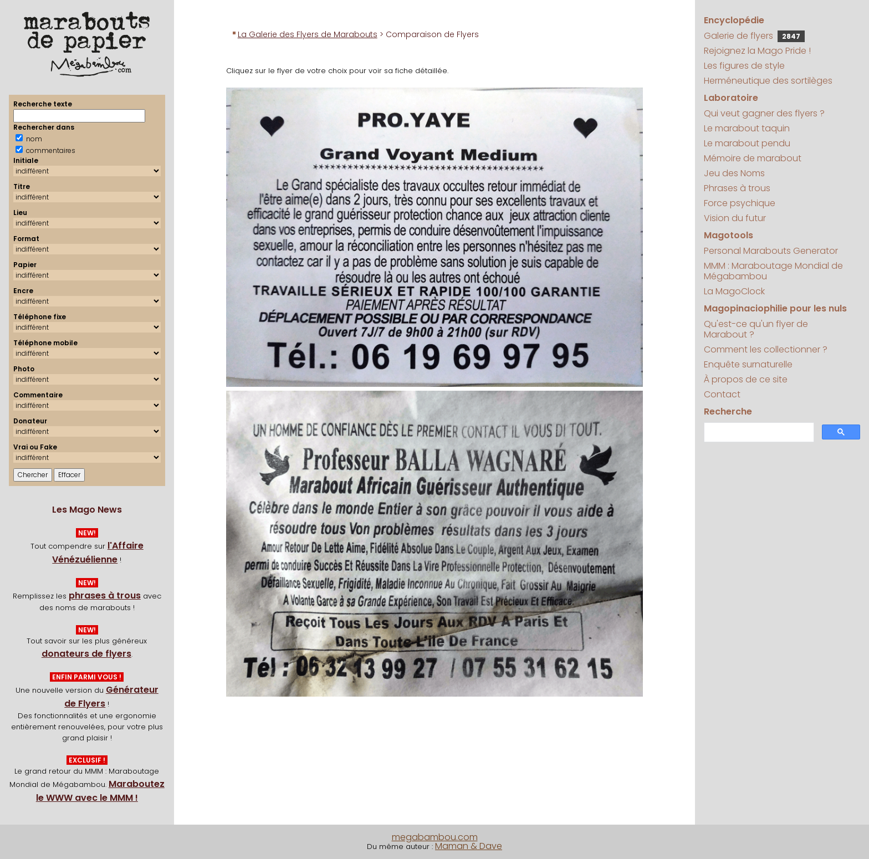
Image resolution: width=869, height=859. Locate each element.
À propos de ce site (746, 379)
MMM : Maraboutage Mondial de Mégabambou (773, 271)
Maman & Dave (468, 846)
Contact (722, 394)
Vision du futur (735, 218)
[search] (757, 432)
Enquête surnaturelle (748, 364)
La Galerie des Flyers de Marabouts (307, 34)
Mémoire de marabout (752, 158)
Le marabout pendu (747, 143)
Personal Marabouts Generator (771, 250)
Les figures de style (744, 65)
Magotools (728, 235)
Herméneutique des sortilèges (768, 80)
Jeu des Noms (734, 173)
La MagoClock (734, 291)
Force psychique (739, 203)
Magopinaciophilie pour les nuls (775, 308)
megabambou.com (435, 837)
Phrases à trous (737, 188)
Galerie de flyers (754, 35)
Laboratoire (731, 97)
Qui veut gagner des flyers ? (764, 113)
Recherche (728, 411)
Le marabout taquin (747, 128)
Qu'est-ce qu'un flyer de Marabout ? (756, 329)
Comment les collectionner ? (765, 349)
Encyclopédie (734, 20)
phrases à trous (105, 595)
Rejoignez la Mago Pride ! (757, 50)
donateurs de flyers (86, 653)
